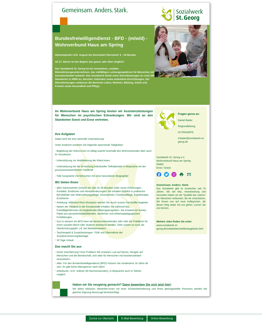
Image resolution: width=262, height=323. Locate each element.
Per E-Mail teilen (188, 174)
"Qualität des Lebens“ (194, 195)
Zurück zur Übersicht (101, 318)
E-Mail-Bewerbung (132, 318)
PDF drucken (181, 174)
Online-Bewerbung (162, 318)
